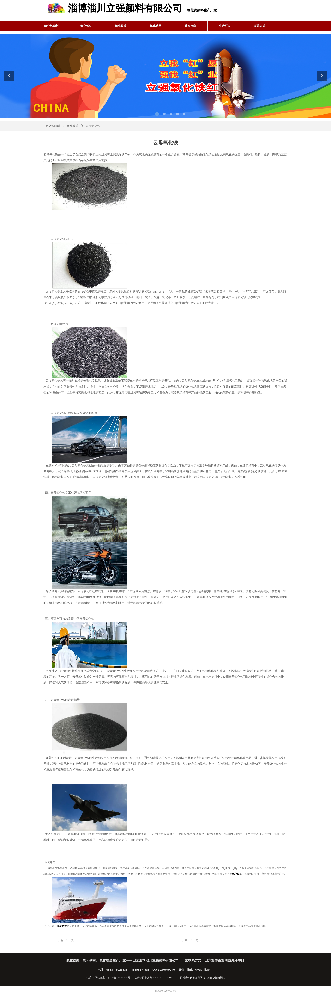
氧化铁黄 (73, 126)
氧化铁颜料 (53, 126)
